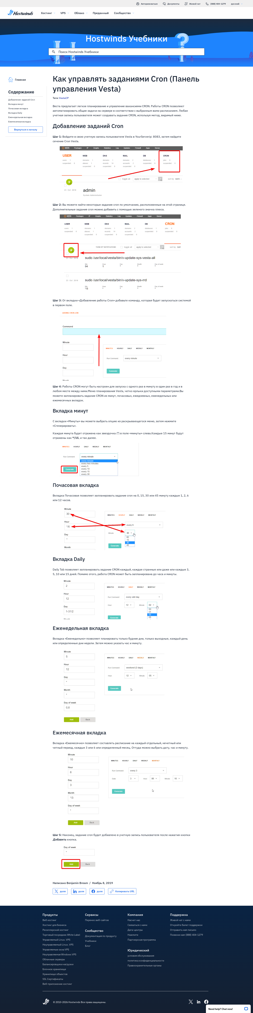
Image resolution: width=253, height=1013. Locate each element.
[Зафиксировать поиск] (54, 51)
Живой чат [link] (192, 3)
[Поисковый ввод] (131, 52)
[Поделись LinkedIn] (78, 891)
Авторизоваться (147, 3)
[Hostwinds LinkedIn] (197, 1002)
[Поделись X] (60, 891)
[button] (228, 1007)
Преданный (101, 13)
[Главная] (20, 13)
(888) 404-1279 (216, 3)
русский (237, 4)
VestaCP (64, 98)
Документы (171, 3)
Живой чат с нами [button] (180, 920)
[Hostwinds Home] (46, 1002)
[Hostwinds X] (189, 1002)
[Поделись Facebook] (97, 891)
